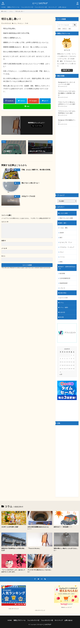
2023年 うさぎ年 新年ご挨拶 (9, 527)
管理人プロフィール (13, 7)
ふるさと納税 (64, 213)
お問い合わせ (62, 7)
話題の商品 (63, 293)
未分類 (62, 317)
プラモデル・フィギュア (67, 247)
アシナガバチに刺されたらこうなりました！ (39, 571)
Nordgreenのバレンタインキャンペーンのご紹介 (66, 83)
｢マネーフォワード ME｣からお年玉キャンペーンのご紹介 (66, 103)
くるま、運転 (64, 228)
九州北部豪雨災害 (65, 278)
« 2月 (60, 374)
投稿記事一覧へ (67, 70)
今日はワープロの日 (28, 196)
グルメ (62, 252)
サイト (3, 256)
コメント (4, 221)
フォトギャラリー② (41, 7)
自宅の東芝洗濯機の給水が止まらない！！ (38, 528)
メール (4, 248)
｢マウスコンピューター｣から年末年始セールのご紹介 (66, 112)
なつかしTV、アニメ (66, 242)
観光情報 (62, 273)
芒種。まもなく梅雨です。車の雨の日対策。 (37, 169)
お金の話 (62, 312)
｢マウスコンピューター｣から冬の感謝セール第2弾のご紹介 (66, 93)
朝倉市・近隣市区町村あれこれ (66, 267)
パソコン (62, 257)
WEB (59, 28)
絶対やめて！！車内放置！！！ (63, 527)
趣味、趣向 (63, 223)
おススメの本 (64, 297)
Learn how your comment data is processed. (38, 267)
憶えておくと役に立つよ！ (31, 183)
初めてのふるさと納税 (66, 218)
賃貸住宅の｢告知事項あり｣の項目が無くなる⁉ (13, 549)
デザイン (64, 28)
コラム (11, 11)
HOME (3, 7)
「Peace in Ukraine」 (34, 548)
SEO (70, 28)
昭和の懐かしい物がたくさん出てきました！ (65, 549)
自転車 (62, 232)
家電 (61, 262)
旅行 (61, 237)
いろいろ (62, 288)
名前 (3, 240)
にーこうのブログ (40, 3)
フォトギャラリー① (27, 7)
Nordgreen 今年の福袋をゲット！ (66, 121)
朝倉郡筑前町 (64, 283)
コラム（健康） (64, 307)
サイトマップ (52, 7)
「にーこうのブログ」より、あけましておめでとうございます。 (13, 571)
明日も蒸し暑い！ (20, 11)
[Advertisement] (65, 158)
